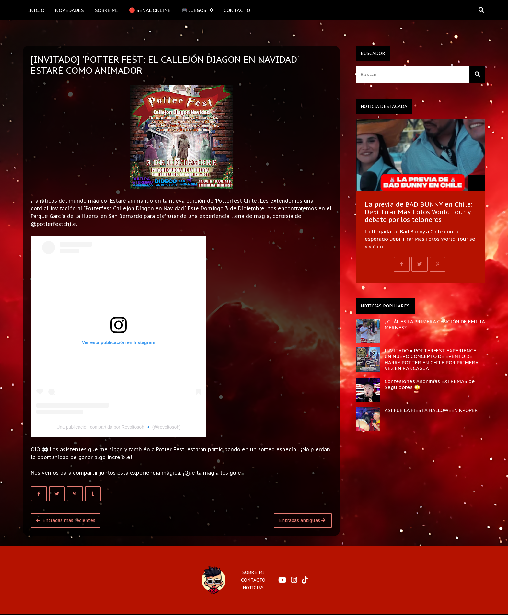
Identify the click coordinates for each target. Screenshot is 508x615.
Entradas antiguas (302, 520)
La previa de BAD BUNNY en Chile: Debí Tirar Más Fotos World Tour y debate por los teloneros (419, 212)
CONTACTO (236, 10)
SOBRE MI (106, 10)
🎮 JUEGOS (197, 10)
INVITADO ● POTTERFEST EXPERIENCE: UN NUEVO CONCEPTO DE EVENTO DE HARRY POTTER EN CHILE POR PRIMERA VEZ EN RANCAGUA (431, 359)
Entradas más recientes (65, 520)
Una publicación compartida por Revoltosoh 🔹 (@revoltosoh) (118, 427)
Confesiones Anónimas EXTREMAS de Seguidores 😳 (430, 384)
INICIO (36, 10)
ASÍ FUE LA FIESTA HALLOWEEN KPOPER (431, 410)
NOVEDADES (69, 10)
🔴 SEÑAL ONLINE (150, 10)
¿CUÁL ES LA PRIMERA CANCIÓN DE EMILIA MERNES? (435, 324)
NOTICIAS (253, 588)
